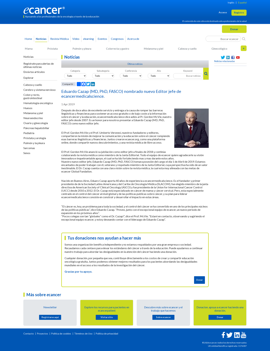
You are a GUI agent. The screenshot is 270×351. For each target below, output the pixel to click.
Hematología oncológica (38, 103)
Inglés (231, 2)
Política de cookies (61, 333)
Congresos (117, 38)
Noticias (41, 38)
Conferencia (131, 70)
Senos (26, 153)
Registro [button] (239, 12)
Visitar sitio (107, 317)
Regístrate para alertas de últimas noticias (38, 65)
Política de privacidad (107, 333)
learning (88, 38)
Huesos (27, 108)
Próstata (52, 48)
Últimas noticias (135, 64)
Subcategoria (103, 70)
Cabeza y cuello (187, 48)
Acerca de (133, 38)
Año (159, 70)
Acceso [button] (223, 12)
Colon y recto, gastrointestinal (32, 96)
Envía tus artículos (34, 71)
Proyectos (43, 333)
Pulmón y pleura (81, 48)
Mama (29, 48)
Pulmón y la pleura (34, 143)
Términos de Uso (83, 333)
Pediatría (28, 133)
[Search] (244, 39)
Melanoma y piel (153, 48)
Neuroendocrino (33, 118)
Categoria (75, 70)
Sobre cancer (163, 317)
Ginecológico (219, 48)
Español (242, 2)
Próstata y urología (34, 138)
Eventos (102, 38)
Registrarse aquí (50, 317)
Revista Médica (59, 38)
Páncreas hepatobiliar (36, 128)
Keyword (187, 70)
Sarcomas (29, 148)
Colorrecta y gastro (117, 48)
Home (28, 38)
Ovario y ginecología (35, 123)
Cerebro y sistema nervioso (39, 89)
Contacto (28, 333)
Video (75, 38)
